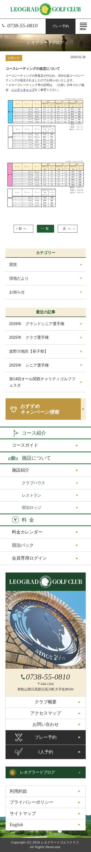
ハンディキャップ (23, 90)
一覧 (45, 228)
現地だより (19, 278)
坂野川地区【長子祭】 (28, 351)
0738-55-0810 (22, 25)
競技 (13, 264)
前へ (23, 228)
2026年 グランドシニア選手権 (37, 324)
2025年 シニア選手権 (29, 365)
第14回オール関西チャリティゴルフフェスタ (42, 382)
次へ (67, 228)
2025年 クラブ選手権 (29, 337)
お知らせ (14, 58)
